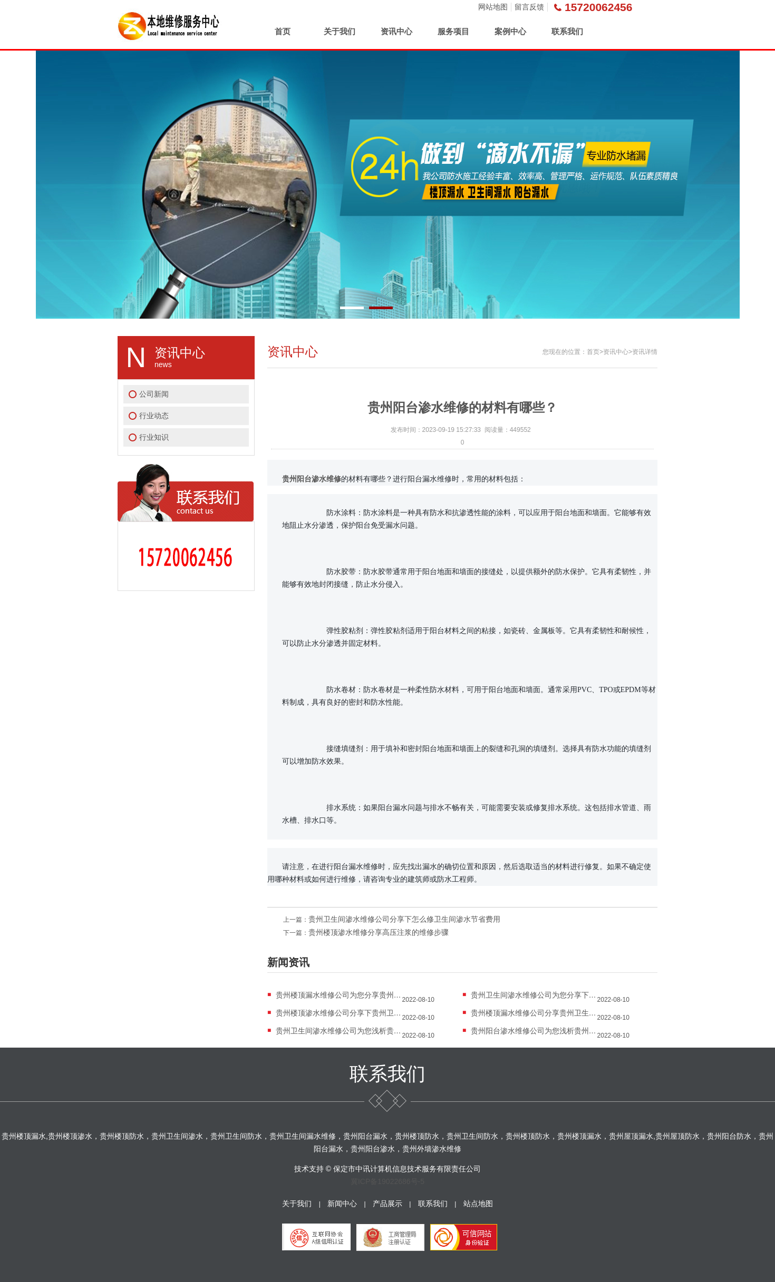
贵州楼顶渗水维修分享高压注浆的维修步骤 (378, 932)
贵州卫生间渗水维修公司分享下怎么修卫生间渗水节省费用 (404, 919)
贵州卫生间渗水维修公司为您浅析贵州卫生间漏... (339, 1031)
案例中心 (510, 31)
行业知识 (154, 437)
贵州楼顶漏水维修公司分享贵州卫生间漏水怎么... (534, 1013)
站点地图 (478, 1203)
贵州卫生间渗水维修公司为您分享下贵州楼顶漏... (534, 995)
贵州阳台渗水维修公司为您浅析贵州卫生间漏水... (534, 1031)
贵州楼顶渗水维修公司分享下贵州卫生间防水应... (339, 1013)
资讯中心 (396, 31)
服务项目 (453, 31)
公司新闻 (154, 394)
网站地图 (493, 7)
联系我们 (567, 31)
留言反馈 (529, 7)
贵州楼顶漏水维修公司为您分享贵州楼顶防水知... (339, 995)
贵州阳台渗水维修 (311, 479)
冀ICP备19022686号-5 (387, 1181)
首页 (282, 31)
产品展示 (387, 1203)
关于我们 (339, 31)
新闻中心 (342, 1203)
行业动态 (154, 415)
